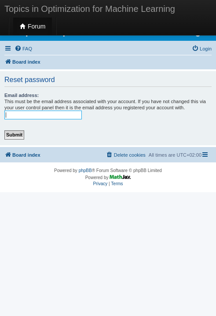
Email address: (21, 95)
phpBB (85, 170)
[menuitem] (23, 48)
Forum (32, 26)
